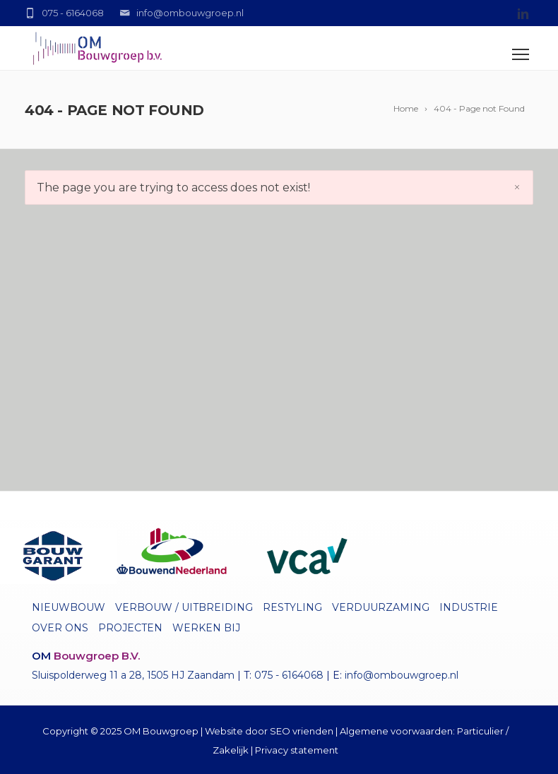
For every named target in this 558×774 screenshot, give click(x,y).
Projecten (130, 627)
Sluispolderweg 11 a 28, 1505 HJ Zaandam (133, 675)
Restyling (292, 607)
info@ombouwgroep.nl (401, 675)
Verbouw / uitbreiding (184, 607)
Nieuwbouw (68, 607)
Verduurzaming (380, 607)
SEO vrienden (301, 731)
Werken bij (206, 627)
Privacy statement (296, 750)
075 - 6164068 (288, 675)
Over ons (60, 627)
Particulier (480, 731)
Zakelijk (231, 750)
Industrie (468, 607)
